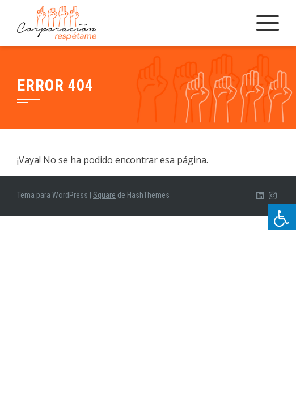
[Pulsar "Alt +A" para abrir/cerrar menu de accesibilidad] (282, 217)
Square (104, 194)
